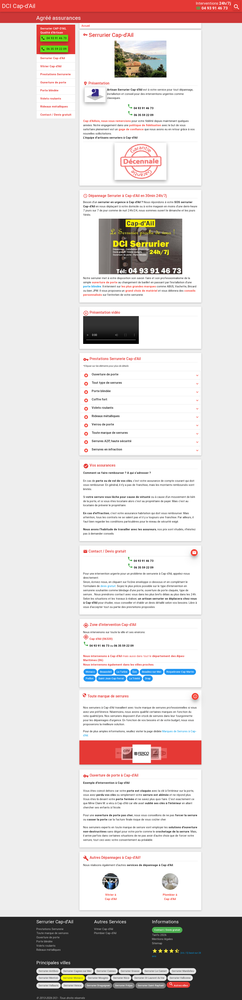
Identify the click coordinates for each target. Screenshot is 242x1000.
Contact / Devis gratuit (167, 929)
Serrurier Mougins (98, 977)
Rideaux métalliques (48, 949)
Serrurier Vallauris (48, 985)
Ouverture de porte (48, 937)
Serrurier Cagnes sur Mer (77, 971)
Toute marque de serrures (52, 933)
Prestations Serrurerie (49, 929)
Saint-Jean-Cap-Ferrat (111, 678)
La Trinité (134, 678)
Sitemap (157, 943)
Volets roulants (45, 945)
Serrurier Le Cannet (156, 971)
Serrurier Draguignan (98, 985)
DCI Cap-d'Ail (18, 5)
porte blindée (92, 286)
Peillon (89, 678)
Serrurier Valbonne (180, 977)
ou (122, 645)
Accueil (85, 25)
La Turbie (122, 671)
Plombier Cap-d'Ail (105, 933)
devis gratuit (108, 586)
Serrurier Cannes (106, 971)
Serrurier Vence (72, 985)
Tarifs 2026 (159, 935)
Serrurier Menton (48, 977)
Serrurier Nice (121, 977)
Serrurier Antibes (48, 971)
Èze (135, 671)
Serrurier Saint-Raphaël (151, 985)
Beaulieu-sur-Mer (151, 671)
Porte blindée (44, 941)
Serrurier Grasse (130, 971)
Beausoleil (106, 671)
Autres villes (178, 984)
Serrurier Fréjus (124, 985)
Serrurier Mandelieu (183, 971)
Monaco (90, 671)
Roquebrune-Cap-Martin (180, 671)
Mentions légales (162, 939)
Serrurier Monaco (73, 977)
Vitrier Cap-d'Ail (103, 929)
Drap (148, 678)
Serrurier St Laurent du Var (149, 977)
